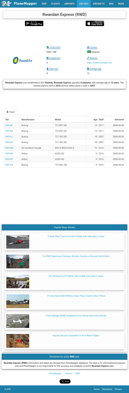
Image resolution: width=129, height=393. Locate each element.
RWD (78, 373)
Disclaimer (108, 389)
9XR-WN (9, 153)
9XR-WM (9, 148)
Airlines (68, 373)
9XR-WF (9, 125)
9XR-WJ (9, 136)
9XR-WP (9, 159)
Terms (98, 389)
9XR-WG (9, 131)
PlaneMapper (55, 373)
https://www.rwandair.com (99, 62)
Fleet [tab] (10, 112)
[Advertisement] (64, 36)
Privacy (119, 389)
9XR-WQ (9, 165)
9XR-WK (9, 142)
